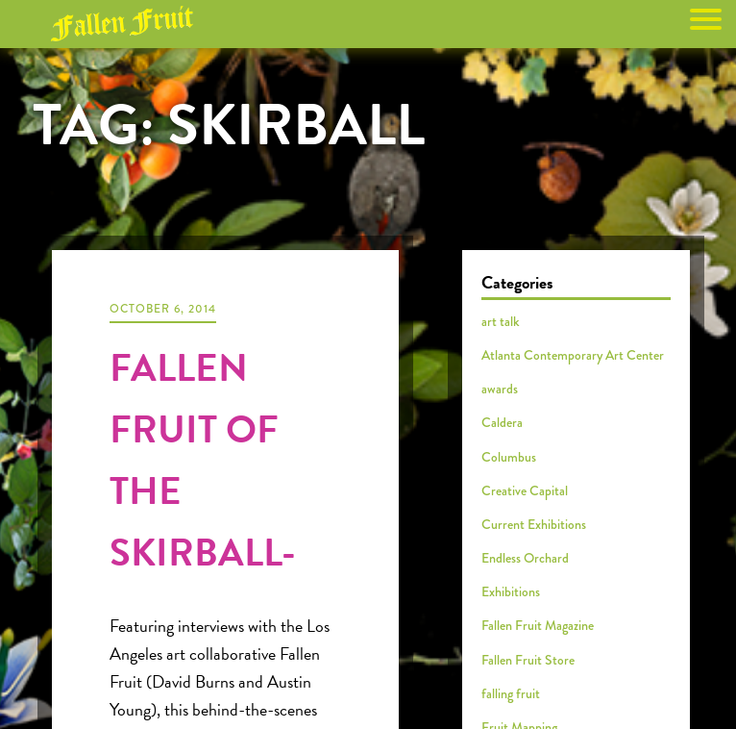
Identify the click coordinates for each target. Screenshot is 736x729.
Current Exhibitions (533, 524)
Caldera (502, 422)
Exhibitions (510, 591)
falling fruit (510, 693)
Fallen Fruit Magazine (537, 625)
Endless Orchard (525, 557)
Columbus (508, 456)
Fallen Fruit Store (528, 659)
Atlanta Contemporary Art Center (572, 354)
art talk (500, 321)
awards (499, 388)
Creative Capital (524, 490)
